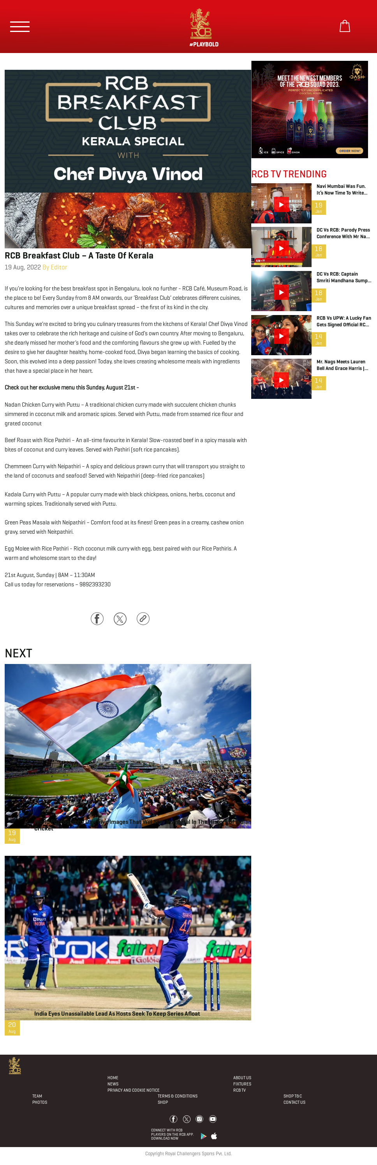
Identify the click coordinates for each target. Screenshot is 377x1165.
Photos (39, 1102)
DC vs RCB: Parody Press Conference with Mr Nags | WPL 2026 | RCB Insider (344, 233)
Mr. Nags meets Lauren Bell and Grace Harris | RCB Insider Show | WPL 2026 (342, 365)
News (112, 1084)
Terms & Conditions (177, 1096)
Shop (163, 1102)
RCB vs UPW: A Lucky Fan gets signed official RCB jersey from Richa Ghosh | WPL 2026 (344, 321)
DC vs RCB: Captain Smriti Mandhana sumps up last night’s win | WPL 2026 (344, 277)
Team (37, 1096)
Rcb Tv (239, 1090)
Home (112, 1077)
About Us (242, 1077)
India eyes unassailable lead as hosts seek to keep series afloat (117, 1013)
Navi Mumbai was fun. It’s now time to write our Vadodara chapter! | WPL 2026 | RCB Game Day (343, 190)
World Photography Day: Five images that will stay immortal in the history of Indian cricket (143, 825)
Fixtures (242, 1084)
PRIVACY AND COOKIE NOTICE (133, 1090)
